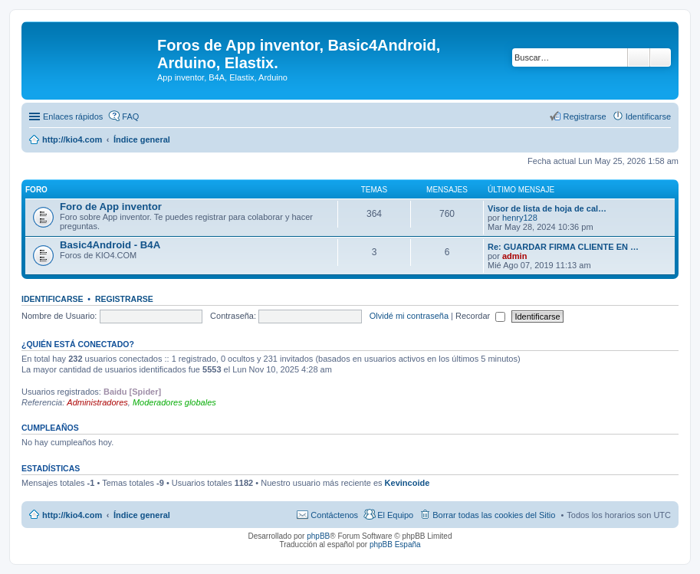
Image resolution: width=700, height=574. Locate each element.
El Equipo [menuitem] (395, 515)
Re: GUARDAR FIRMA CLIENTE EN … (563, 246)
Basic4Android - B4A (110, 245)
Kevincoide (407, 482)
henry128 (519, 217)
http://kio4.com (72, 515)
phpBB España (395, 544)
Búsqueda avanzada (660, 57)
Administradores (97, 402)
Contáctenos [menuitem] (334, 515)
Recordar (480, 315)
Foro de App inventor (111, 206)
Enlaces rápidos (73, 116)
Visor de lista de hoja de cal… (547, 208)
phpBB (318, 536)
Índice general (141, 515)
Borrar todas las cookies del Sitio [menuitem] (493, 515)
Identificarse (52, 298)
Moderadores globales (174, 402)
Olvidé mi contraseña (409, 315)
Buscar (638, 57)
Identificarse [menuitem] (648, 116)
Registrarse (124, 298)
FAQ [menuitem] (130, 116)
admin (514, 256)
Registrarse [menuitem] (584, 116)
